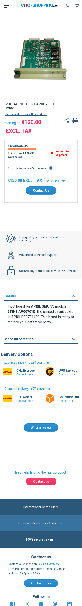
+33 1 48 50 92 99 (48, 597)
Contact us (41, 514)
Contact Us (41, 197)
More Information (19, 346)
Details (10, 303)
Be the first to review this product (26, 121)
